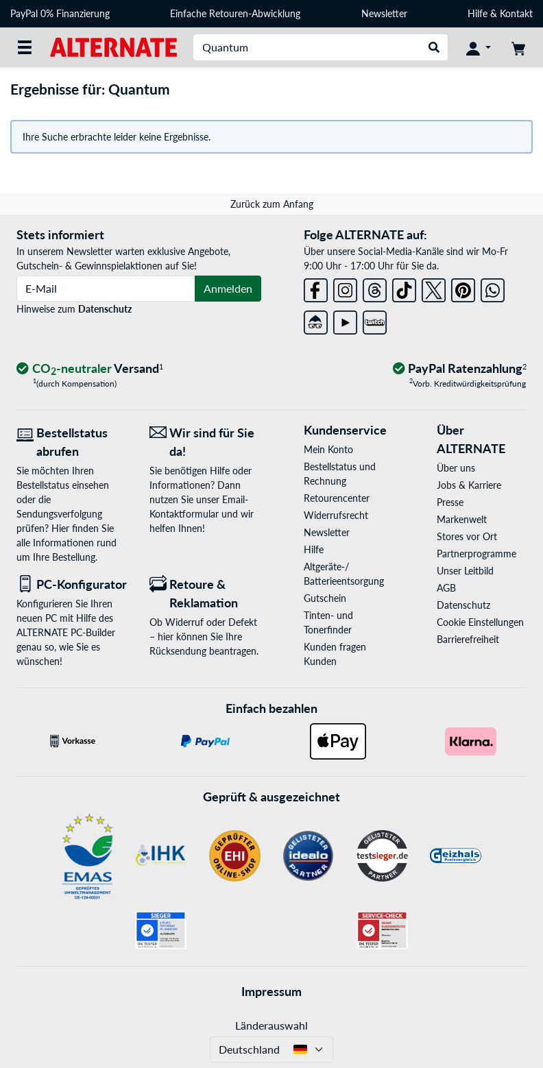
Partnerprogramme (476, 553)
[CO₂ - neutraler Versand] (89, 369)
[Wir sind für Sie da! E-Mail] (205, 442)
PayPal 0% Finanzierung (60, 13)
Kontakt (516, 13)
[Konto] (478, 47)
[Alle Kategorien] (24, 47)
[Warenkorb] (518, 47)
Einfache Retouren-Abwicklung (235, 13)
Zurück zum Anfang (271, 204)
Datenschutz (105, 309)
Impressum (271, 991)
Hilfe (477, 13)
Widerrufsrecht (336, 515)
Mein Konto (328, 449)
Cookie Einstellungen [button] (480, 622)
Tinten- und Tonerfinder (328, 622)
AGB (446, 588)
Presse (450, 502)
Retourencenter (337, 498)
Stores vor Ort (467, 536)
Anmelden (228, 288)
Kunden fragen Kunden (335, 654)
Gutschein (325, 598)
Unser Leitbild (465, 571)
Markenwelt (462, 519)
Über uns (456, 468)
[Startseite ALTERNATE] (113, 46)
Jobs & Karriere (469, 485)
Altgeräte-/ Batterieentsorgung (344, 574)
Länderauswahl (271, 1025)
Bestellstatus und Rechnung (340, 474)
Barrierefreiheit (468, 639)
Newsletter (384, 13)
